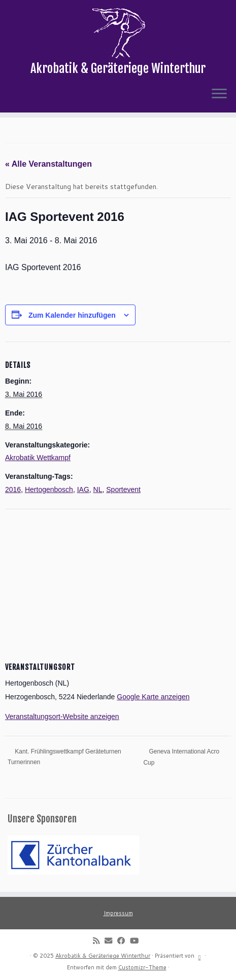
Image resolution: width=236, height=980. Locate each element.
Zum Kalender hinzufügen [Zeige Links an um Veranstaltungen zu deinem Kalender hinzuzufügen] (72, 315)
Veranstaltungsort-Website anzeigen (62, 716)
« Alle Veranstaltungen (48, 164)
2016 (13, 489)
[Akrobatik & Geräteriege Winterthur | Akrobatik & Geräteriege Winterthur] (118, 33)
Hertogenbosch (49, 489)
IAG (83, 489)
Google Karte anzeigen (153, 697)
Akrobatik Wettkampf (38, 458)
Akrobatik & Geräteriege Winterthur (102, 956)
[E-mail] (111, 940)
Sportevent (123, 489)
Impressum (118, 913)
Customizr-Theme (142, 967)
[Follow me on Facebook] (123, 940)
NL (98, 489)
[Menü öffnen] (219, 94)
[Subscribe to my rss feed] (99, 940)
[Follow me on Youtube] (137, 940)
